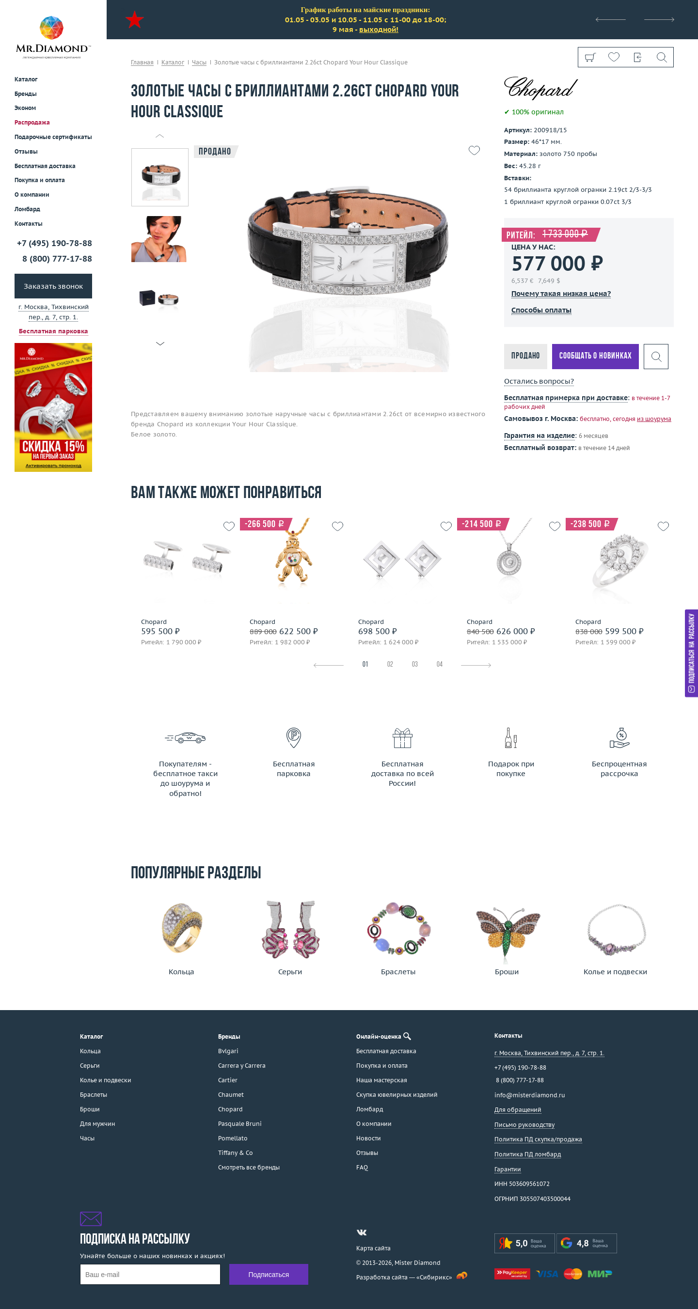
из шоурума (654, 418)
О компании (32, 194)
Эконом (25, 107)
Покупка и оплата (40, 180)
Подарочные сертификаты (53, 136)
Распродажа (32, 122)
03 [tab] (415, 665)
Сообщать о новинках (595, 356)
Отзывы (26, 151)
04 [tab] (440, 665)
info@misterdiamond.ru (529, 1095)
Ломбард (27, 209)
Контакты (29, 223)
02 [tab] (390, 665)
